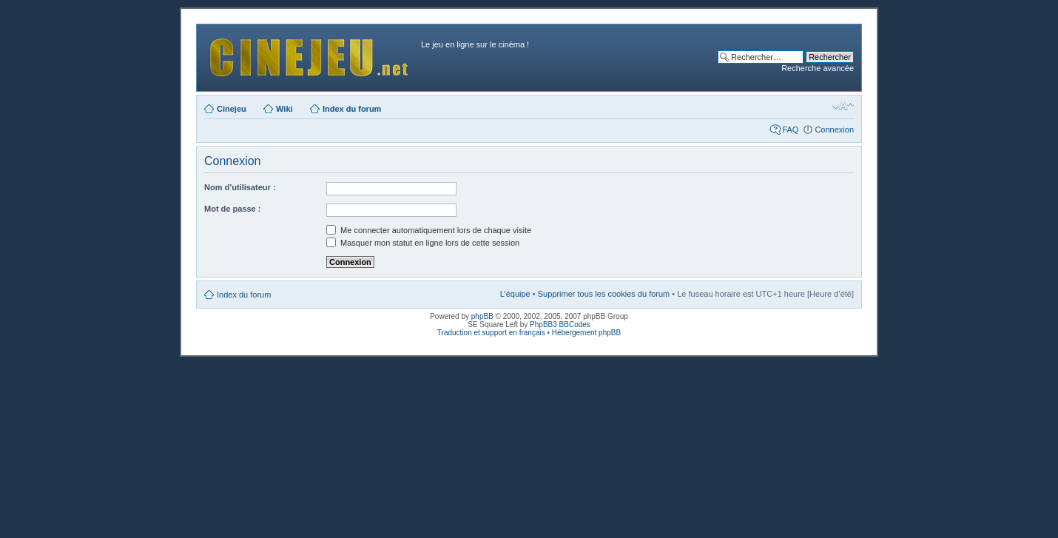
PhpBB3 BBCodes (560, 324)
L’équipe (515, 293)
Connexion (834, 129)
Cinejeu (231, 108)
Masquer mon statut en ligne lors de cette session (422, 242)
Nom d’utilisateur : (240, 187)
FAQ (790, 129)
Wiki (284, 108)
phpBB (482, 316)
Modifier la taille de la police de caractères (843, 105)
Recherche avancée (817, 68)
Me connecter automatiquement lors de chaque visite (428, 230)
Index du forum (352, 108)
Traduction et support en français (491, 333)
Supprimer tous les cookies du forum (604, 293)
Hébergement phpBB (586, 333)
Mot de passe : (232, 208)
